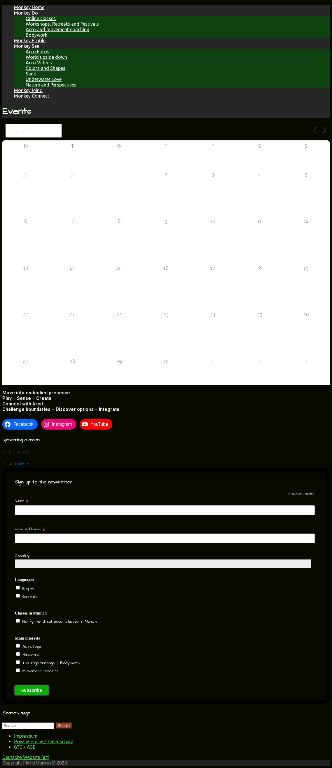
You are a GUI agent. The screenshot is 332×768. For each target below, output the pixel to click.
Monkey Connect (31, 95)
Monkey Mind (28, 90)
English (27, 588)
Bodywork (36, 35)
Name (22, 500)
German (28, 596)
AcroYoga (31, 646)
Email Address (30, 529)
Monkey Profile (30, 40)
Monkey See (26, 46)
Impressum (25, 736)
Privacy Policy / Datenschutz (43, 741)
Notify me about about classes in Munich (59, 621)
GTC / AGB (25, 747)
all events (19, 464)
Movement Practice (40, 671)
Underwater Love (44, 79)
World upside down (46, 57)
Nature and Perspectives (51, 84)
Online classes (41, 18)
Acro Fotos (37, 51)
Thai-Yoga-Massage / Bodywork (50, 663)
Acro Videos (39, 62)
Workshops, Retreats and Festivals (62, 24)
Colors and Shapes (45, 68)
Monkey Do (26, 12)
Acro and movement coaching (57, 29)
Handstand (30, 655)
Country (22, 556)
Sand (31, 73)
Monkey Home (29, 7)
